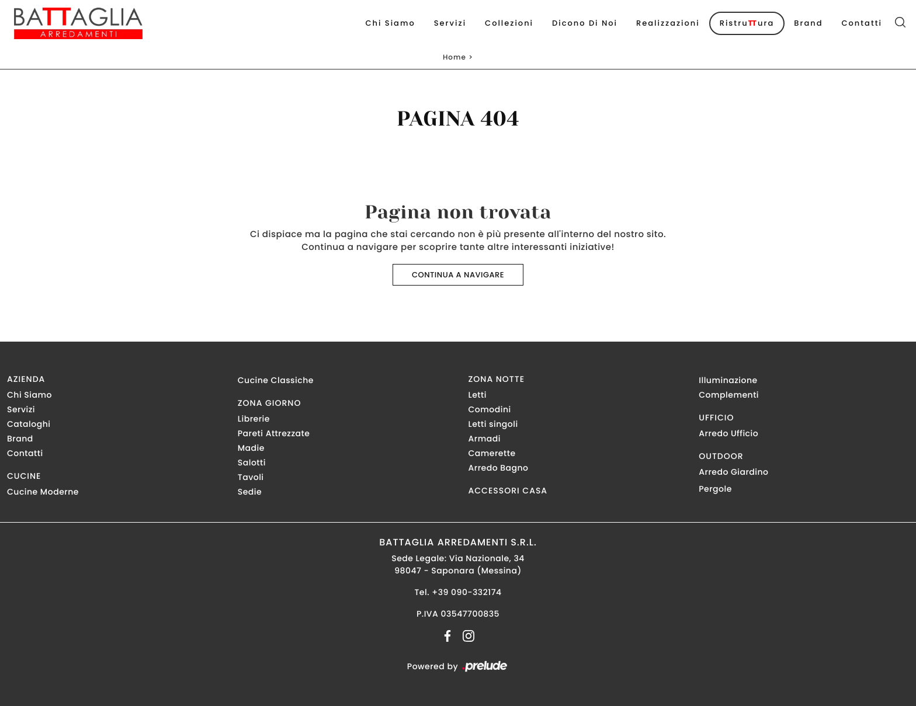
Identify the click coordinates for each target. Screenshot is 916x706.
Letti (478, 395)
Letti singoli (493, 424)
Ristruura (747, 23)
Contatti (861, 23)
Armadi (485, 438)
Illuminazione (728, 380)
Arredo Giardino (733, 472)
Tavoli (251, 477)
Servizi (450, 23)
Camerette (492, 453)
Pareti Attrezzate (274, 433)
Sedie (250, 492)
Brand (808, 23)
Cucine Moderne (43, 492)
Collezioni (509, 23)
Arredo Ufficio (728, 433)
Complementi (729, 395)
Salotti (252, 462)
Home (454, 57)
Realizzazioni (668, 23)
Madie (251, 448)
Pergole (715, 489)
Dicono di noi (584, 23)
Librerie (254, 419)
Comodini (490, 409)
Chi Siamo (390, 23)
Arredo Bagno (499, 468)
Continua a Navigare (458, 274)
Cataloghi (28, 424)
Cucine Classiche (276, 380)
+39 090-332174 (466, 592)
